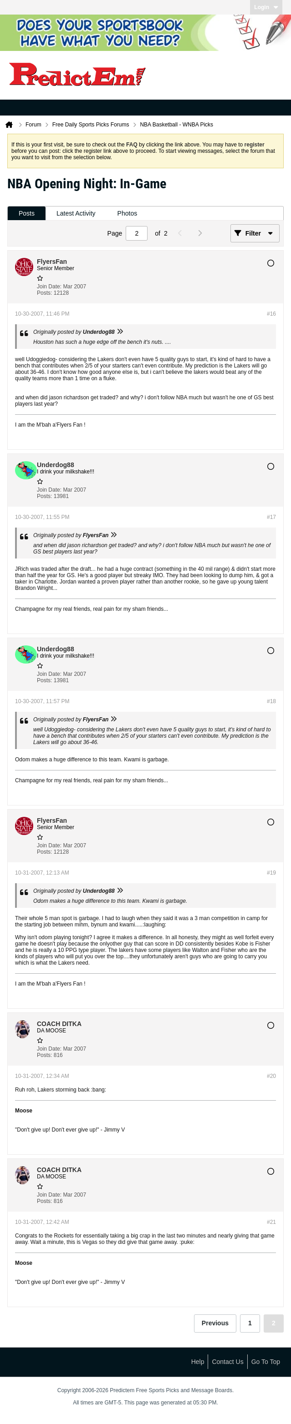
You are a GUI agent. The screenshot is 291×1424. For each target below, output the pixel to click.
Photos (127, 213)
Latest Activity (76, 213)
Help (197, 1361)
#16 (271, 314)
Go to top (265, 1361)
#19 (271, 873)
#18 (271, 701)
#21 (271, 1222)
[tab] (27, 213)
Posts (27, 213)
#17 (271, 517)
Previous (215, 1323)
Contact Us (227, 1361)
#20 (271, 1076)
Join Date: (49, 286)
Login (266, 7)
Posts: (44, 293)
